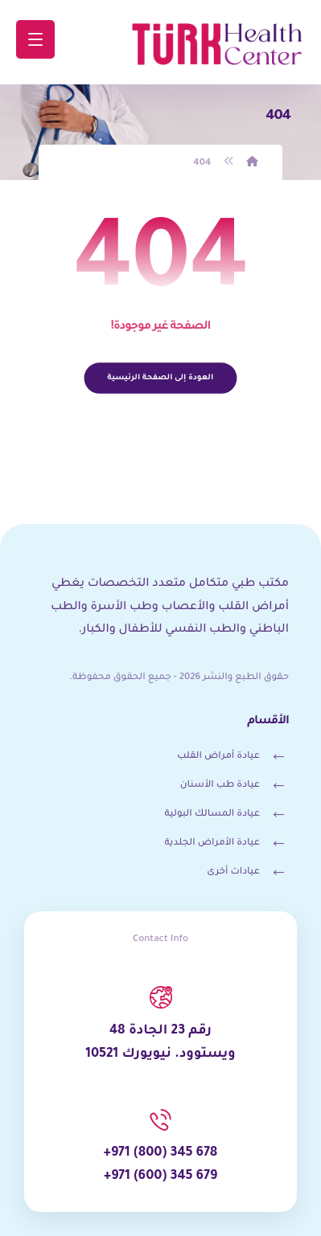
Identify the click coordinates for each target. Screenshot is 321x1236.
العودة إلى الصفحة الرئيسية (161, 377)
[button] (35, 39)
